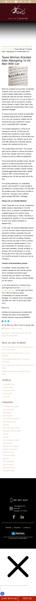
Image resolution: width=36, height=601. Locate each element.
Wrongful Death (8, 471)
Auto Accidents (7, 49)
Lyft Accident (7, 443)
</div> (14, 592)
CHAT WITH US (9, 598)
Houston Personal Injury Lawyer (14, 46)
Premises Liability (9, 455)
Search (25, 1)
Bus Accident (7, 416)
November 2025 (9, 384)
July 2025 (6, 397)
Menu (30, 1)
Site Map (8, 527)
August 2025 (7, 393)
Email (16, 1)
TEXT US (27, 598)
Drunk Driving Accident (11, 428)
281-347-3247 (23, 18)
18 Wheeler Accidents (11, 406)
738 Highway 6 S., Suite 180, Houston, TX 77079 (20, 508)
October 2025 (8, 387)
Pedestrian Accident (10, 449)
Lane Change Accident (11, 440)
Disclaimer (17, 527)
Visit (21, 1)
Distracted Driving (9, 422)
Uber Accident (8, 464)
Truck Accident (8, 461)
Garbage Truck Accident (12, 431)
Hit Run (5, 437)
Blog (29, 46)
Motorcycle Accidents (11, 446)
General (6, 434)
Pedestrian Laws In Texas (12, 328)
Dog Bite (6, 425)
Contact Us (26, 527)
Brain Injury (7, 413)
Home (6, 1)
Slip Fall (6, 458)
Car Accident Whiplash (11, 419)
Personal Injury (8, 452)
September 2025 (9, 390)
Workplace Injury (9, 468)
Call (11, 1)
